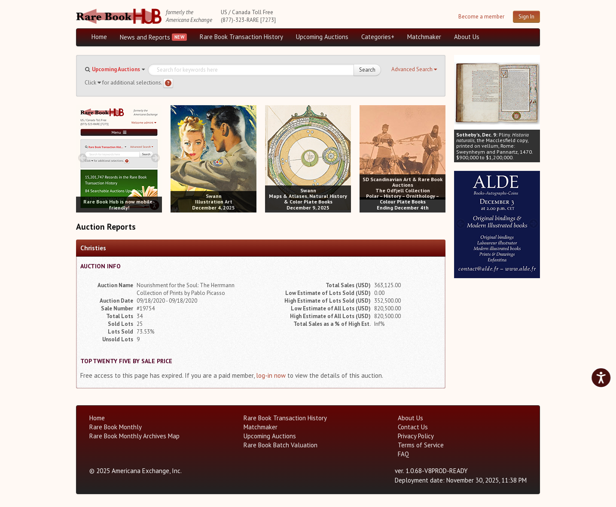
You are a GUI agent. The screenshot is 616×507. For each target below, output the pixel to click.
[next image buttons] (155, 157)
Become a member (481, 16)
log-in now (271, 375)
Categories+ (377, 37)
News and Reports (145, 37)
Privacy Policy (416, 436)
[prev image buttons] (82, 157)
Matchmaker (424, 37)
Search (367, 69)
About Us (466, 37)
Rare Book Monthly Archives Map (134, 436)
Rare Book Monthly (115, 427)
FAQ (403, 454)
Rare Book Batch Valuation (280, 445)
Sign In (526, 16)
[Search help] (168, 83)
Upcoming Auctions (322, 37)
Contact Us (413, 427)
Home (99, 37)
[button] (414, 70)
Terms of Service (421, 445)
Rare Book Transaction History (241, 37)
